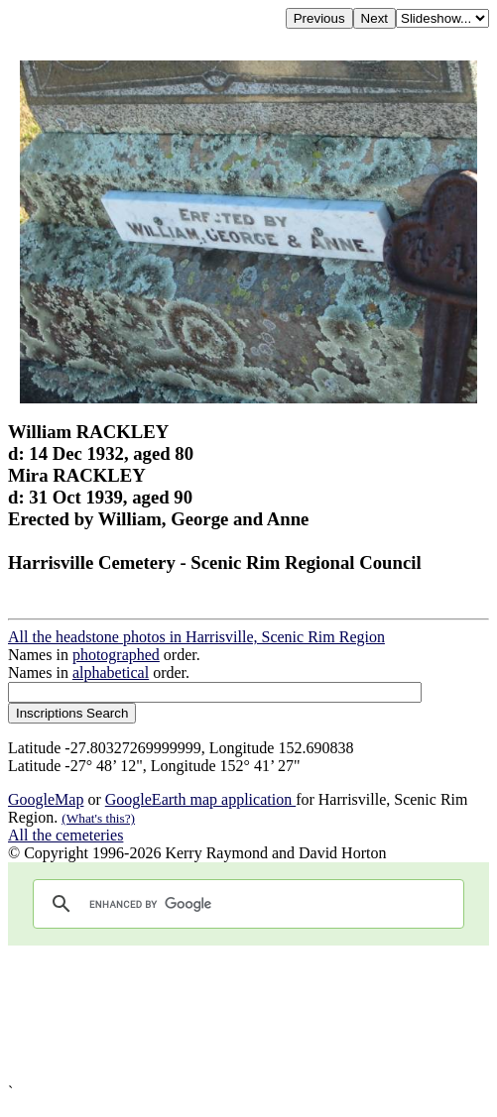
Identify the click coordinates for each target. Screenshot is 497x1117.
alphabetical (110, 672)
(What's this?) (98, 818)
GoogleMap (45, 799)
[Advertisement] (248, 1014)
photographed (116, 654)
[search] (245, 904)
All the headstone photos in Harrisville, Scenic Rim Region (196, 636)
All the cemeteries (65, 835)
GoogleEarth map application (200, 799)
